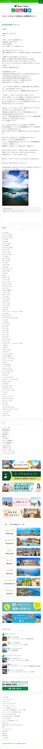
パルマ (4, 375)
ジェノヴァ (5, 292)
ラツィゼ (4, 405)
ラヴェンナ (5, 303)
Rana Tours (13, 743)
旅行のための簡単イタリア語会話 (10, 716)
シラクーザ (5, 305)
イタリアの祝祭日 (6, 718)
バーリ (4, 320)
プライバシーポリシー (7, 729)
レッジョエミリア (6, 377)
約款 (3, 727)
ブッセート (5, 373)
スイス (4, 402)
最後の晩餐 (5, 430)
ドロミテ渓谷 (5, 364)
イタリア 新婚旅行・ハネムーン (9, 707)
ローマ (4, 233)
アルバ (4, 347)
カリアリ (4, 330)
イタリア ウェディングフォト (9, 703)
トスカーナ (5, 271)
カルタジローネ (6, 388)
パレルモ (4, 266)
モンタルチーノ (6, 385)
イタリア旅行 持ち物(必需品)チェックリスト (12, 710)
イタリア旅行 (5, 697)
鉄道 (3, 436)
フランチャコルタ (6, 354)
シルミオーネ (5, 381)
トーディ (4, 328)
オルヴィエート (6, 269)
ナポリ (4, 241)
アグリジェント (6, 368)
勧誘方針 (4, 733)
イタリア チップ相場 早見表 (9, 714)
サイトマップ (5, 739)
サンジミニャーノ (6, 360)
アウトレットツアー (7, 451)
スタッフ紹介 (5, 737)
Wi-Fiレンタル (5, 722)
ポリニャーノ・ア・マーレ (9, 379)
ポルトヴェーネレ (6, 398)
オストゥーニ (5, 339)
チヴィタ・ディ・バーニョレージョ (11, 343)
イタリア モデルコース (7, 699)
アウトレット (5, 449)
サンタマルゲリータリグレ (9, 317)
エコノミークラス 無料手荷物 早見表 (11, 712)
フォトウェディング (7, 453)
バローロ (4, 351)
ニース (4, 392)
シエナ (4, 256)
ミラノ (4, 239)
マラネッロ (5, 341)
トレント (4, 332)
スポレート (5, 294)
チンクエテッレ (6, 286)
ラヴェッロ (5, 298)
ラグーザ (4, 326)
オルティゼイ (5, 315)
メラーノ (4, 334)
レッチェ (4, 300)
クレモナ (4, 337)
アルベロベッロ (6, 247)
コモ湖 (4, 345)
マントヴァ (5, 324)
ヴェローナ (5, 264)
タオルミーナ (5, 254)
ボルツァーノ (5, 283)
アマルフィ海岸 (6, 356)
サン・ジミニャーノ (7, 390)
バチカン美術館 (6, 442)
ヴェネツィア (20, 211)
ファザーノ (5, 277)
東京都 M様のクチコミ (11, 25)
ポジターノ (5, 252)
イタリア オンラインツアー (8, 705)
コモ (3, 362)
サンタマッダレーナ (7, 407)
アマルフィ (5, 243)
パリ (3, 394)
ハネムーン (5, 428)
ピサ (3, 275)
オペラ (4, 432)
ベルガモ (4, 313)
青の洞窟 (4, 434)
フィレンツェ (5, 235)
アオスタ (4, 383)
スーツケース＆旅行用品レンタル (10, 720)
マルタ (4, 309)
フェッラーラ (5, 366)
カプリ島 (4, 245)
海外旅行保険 (12, 724)
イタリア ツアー (6, 701)
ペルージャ (5, 279)
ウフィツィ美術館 (6, 440)
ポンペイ (4, 288)
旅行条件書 (4, 731)
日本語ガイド (5, 447)
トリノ (4, 262)
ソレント (4, 258)
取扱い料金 (4, 735)
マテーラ (4, 249)
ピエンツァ (5, 415)
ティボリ (4, 322)
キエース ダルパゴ (12, 211)
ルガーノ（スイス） (7, 358)
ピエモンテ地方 (6, 290)
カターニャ (5, 281)
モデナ (4, 273)
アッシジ (4, 296)
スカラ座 (4, 438)
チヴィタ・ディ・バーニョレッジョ (11, 311)
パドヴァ (4, 307)
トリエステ (5, 411)
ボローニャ (5, 260)
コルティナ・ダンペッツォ (9, 409)
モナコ (4, 413)
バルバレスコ (5, 349)
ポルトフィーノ (6, 400)
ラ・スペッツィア (6, 396)
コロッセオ (5, 445)
